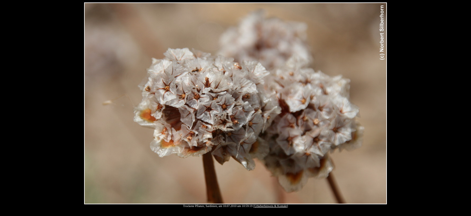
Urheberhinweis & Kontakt (270, 206)
